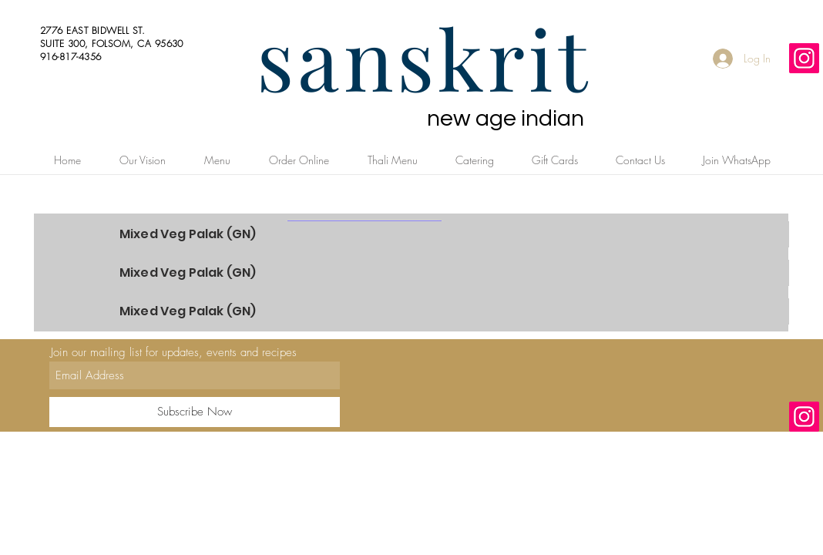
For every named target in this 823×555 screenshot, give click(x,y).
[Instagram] (804, 58)
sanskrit (424, 57)
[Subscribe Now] (194, 412)
